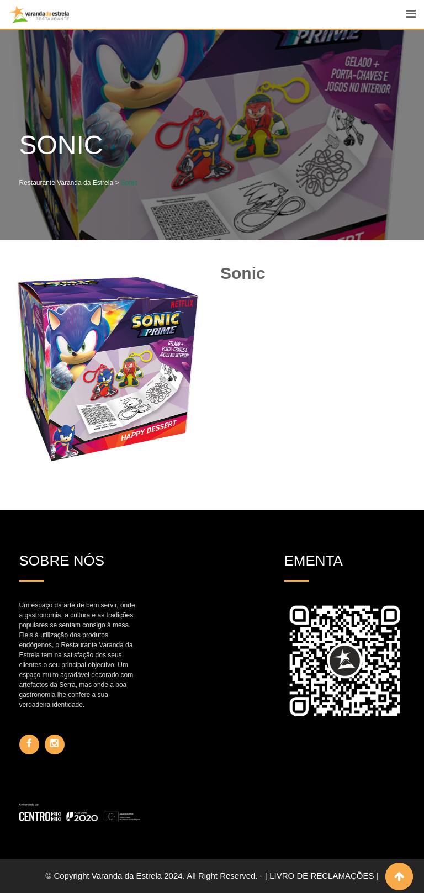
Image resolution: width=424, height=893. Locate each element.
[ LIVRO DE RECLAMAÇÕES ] (322, 875)
